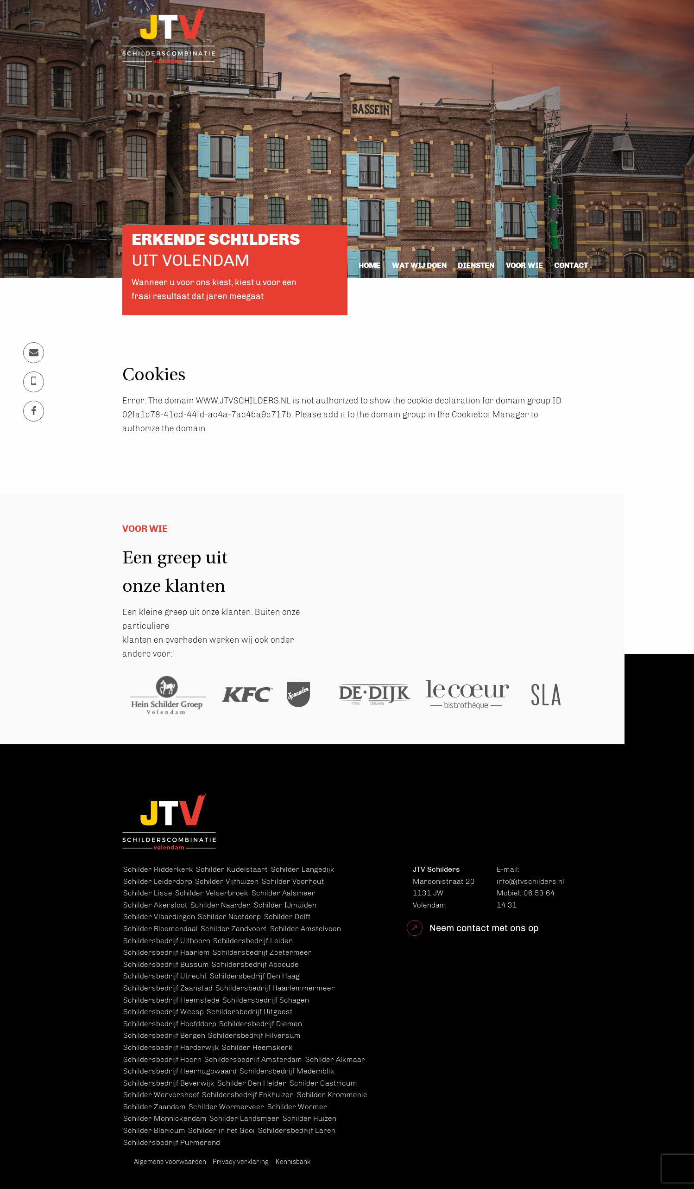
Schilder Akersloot (155, 905)
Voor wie (524, 265)
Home (369, 265)
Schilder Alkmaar (335, 1059)
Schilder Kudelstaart (232, 869)
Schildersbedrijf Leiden (253, 940)
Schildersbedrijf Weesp (163, 1011)
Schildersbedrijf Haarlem (166, 952)
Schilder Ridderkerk (158, 869)
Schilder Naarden (220, 905)
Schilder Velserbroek (211, 893)
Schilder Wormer (297, 1106)
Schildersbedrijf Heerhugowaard (180, 1071)
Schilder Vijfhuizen (227, 881)
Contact (571, 265)
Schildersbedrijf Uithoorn (166, 940)
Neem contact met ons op (484, 928)
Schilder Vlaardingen (159, 916)
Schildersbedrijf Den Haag (255, 976)
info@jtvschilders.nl (530, 881)
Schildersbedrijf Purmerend (171, 1142)
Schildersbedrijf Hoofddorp (169, 1023)
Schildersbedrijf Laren (296, 1130)
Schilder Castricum (323, 1083)
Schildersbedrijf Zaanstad (168, 988)
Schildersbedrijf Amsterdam (253, 1059)
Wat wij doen (419, 265)
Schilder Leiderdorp (157, 881)
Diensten (476, 265)
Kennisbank (293, 1162)
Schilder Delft (287, 916)
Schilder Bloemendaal (160, 928)
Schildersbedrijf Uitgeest (250, 1011)
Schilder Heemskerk (257, 1047)
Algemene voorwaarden (170, 1162)
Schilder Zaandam (154, 1106)
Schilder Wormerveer (226, 1106)
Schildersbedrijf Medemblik (287, 1071)
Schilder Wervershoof (161, 1094)
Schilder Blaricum (154, 1130)
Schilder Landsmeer (244, 1118)
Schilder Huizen (309, 1118)
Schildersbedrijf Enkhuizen (248, 1094)
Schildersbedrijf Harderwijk (171, 1047)
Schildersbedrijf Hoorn (162, 1059)
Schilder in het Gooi (221, 1130)
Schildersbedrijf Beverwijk (169, 1083)
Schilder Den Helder (251, 1083)
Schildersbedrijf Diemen (260, 1023)
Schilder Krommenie (332, 1094)
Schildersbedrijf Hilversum (254, 1035)
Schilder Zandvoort (234, 928)
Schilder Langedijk (302, 869)
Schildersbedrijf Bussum (166, 964)
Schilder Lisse (147, 893)
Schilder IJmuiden (285, 905)
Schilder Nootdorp (229, 916)
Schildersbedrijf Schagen (265, 1000)
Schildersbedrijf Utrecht (165, 976)
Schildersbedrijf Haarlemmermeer (275, 988)
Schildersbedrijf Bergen (164, 1035)
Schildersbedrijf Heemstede (171, 1000)
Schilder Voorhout (293, 881)
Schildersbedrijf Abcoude (255, 964)
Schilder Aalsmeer (283, 893)
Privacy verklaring (241, 1162)
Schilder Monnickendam (165, 1118)
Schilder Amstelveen (305, 928)
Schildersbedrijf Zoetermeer (262, 952)
